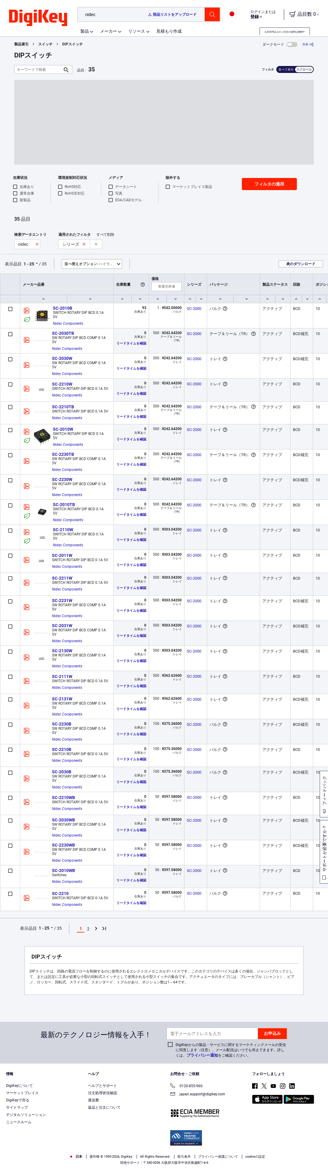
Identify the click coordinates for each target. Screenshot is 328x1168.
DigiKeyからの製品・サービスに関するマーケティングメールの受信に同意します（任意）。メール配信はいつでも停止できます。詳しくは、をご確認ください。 (231, 1050)
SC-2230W (62, 479)
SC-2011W (62, 555)
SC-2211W (62, 578)
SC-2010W (63, 429)
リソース (136, 31)
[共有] (308, 44)
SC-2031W (62, 625)
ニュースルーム (18, 1122)
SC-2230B (61, 724)
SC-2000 (194, 308)
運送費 (93, 1100)
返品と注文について (104, 1107)
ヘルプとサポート (102, 1086)
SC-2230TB (63, 454)
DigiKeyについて (19, 1086)
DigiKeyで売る (17, 1100)
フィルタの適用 (269, 184)
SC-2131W (62, 698)
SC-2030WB (63, 820)
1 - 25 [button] (29, 264)
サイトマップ (17, 1107)
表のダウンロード (300, 264)
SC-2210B (61, 749)
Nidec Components (68, 323)
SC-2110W (63, 529)
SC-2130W (62, 650)
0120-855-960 (186, 1086)
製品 (84, 31)
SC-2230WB (63, 845)
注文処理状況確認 (102, 1093)
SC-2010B (62, 308)
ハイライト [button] (90, 264)
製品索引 (21, 44)
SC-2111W (62, 676)
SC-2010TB (64, 504)
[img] (38, 18)
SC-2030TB (63, 333)
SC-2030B (61, 771)
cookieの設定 (255, 1157)
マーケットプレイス (22, 1093)
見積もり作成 (169, 31)
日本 (75, 1157)
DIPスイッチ (72, 44)
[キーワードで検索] (38, 69)
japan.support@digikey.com (197, 1094)
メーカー (108, 31)
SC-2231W (62, 600)
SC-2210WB (63, 797)
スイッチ (45, 44)
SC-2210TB (63, 406)
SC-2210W (62, 384)
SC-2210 (60, 893)
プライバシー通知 (202, 1055)
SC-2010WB (63, 870)
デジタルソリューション (26, 1115)
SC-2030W (62, 358)
